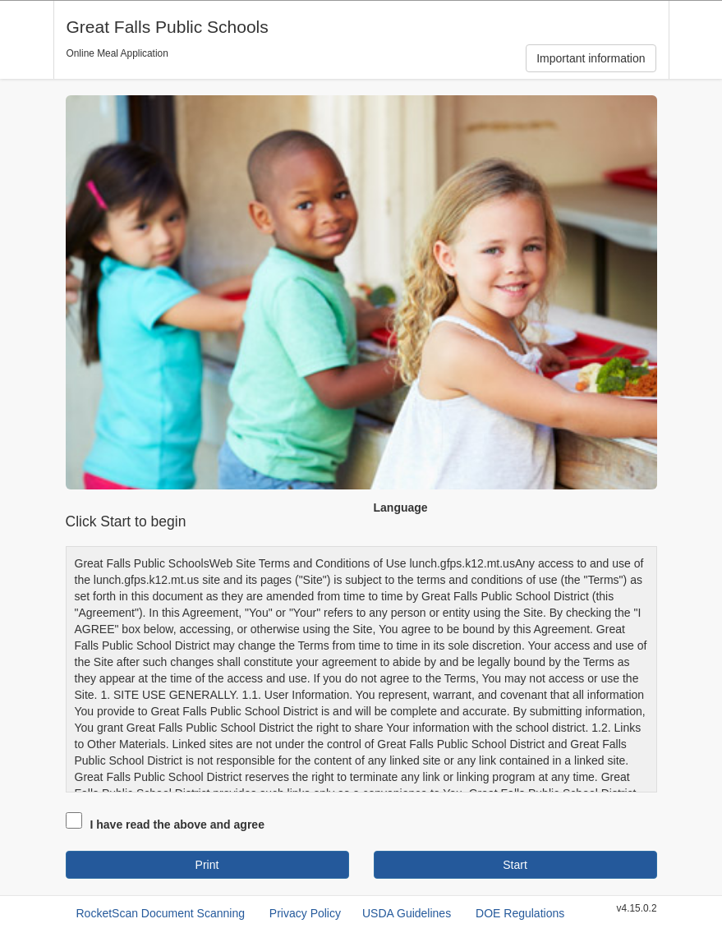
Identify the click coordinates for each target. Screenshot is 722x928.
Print (207, 864)
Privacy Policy (305, 913)
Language (401, 507)
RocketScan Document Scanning (160, 913)
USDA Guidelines (406, 913)
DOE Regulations (520, 913)
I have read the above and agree (177, 824)
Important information (590, 58)
